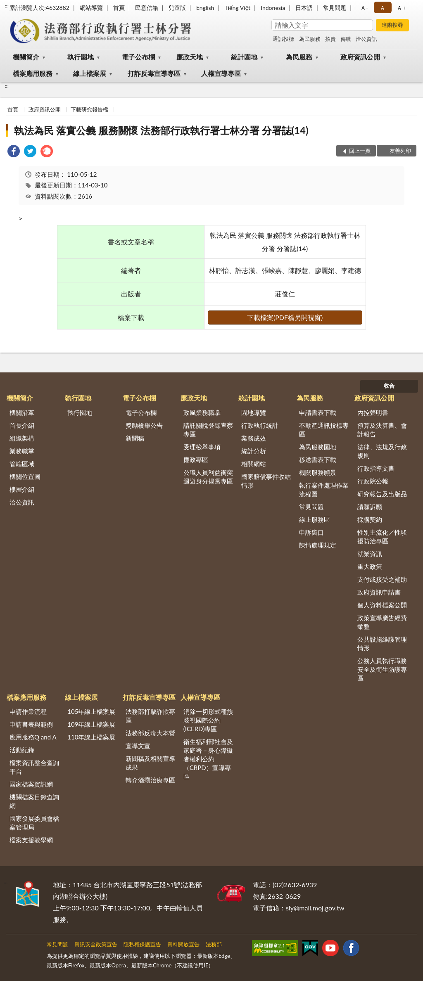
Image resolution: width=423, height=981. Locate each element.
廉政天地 (189, 57)
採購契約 (369, 519)
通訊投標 (283, 39)
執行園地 (80, 57)
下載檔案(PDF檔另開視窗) (285, 317)
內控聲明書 (372, 412)
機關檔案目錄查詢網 (34, 801)
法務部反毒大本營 (150, 733)
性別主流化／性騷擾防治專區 (382, 536)
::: (7, 6)
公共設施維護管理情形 (382, 643)
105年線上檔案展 (91, 711)
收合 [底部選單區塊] (389, 385)
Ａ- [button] (364, 7)
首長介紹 (22, 425)
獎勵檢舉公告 (144, 425)
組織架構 (22, 438)
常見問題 (334, 7)
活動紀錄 (22, 750)
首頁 (119, 7)
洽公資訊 (366, 39)
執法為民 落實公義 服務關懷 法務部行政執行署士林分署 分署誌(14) (161, 130)
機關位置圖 (25, 476)
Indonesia (273, 7)
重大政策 (369, 566)
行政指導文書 (375, 468)
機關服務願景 (317, 472)
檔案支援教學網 (31, 840)
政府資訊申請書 (379, 592)
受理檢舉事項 (202, 446)
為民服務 (310, 39)
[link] (13, 152)
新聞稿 (135, 438)
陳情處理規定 (317, 545)
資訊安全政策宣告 (95, 944)
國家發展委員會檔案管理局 (34, 823)
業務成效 (253, 438)
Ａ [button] (382, 7)
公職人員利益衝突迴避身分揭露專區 (208, 477)
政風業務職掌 (202, 412)
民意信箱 (146, 7)
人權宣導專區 (221, 73)
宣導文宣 (138, 745)
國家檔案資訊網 (31, 784)
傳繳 (345, 39)
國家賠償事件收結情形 (266, 481)
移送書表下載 (317, 459)
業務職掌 (22, 451)
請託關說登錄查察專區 (208, 430)
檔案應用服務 (32, 73)
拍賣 (330, 39)
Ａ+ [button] (401, 7)
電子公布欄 (138, 57)
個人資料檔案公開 (382, 605)
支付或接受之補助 (382, 579)
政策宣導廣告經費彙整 (382, 622)
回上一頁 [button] (360, 150)
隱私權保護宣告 (142, 944)
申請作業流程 (28, 711)
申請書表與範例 (31, 724)
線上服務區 (314, 519)
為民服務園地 (317, 446)
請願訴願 (369, 506)
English (205, 7)
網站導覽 (91, 7)
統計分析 (253, 451)
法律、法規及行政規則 (382, 451)
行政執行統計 (259, 425)
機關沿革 (22, 412)
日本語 (304, 7)
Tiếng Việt (237, 7)
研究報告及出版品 (382, 494)
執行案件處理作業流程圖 (324, 489)
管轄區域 (22, 463)
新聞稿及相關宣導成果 (150, 763)
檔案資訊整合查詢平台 (34, 767)
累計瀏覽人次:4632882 (39, 7)
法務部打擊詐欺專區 (150, 716)
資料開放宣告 (183, 944)
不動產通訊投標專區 (324, 430)
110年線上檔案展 (91, 737)
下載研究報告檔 (89, 109)
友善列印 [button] (400, 150)
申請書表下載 (317, 412)
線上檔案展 (89, 73)
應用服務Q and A (33, 737)
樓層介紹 (22, 489)
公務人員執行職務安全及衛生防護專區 (382, 669)
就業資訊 (369, 553)
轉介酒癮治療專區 (150, 780)
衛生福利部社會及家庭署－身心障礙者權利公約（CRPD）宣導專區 (208, 759)
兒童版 (177, 7)
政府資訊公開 (360, 57)
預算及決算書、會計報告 (382, 430)
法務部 (214, 944)
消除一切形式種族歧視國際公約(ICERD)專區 (208, 720)
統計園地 (244, 57)
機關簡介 (26, 57)
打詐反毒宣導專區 (154, 73)
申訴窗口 (311, 532)
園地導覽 (253, 412)
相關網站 (253, 463)
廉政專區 (195, 459)
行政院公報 (372, 481)
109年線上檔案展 (91, 724)
